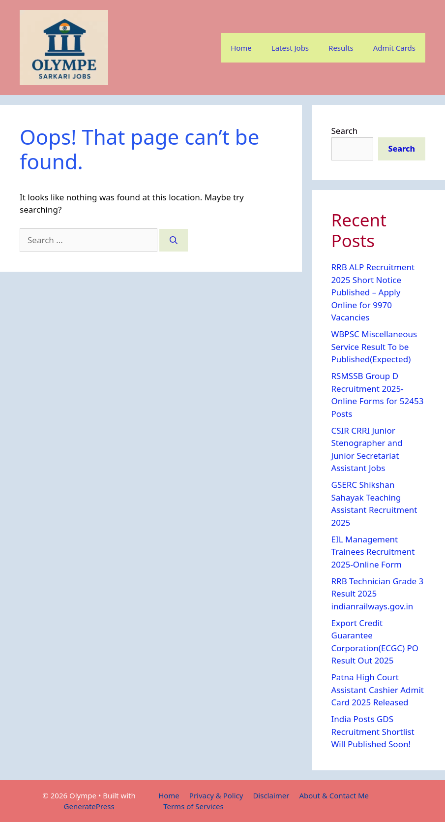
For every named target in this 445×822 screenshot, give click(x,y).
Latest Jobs (290, 48)
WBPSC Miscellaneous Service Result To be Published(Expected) (374, 346)
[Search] (173, 240)
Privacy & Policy (216, 795)
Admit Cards (394, 48)
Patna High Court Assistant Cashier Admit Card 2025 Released (377, 689)
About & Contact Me (334, 795)
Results (341, 48)
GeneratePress (89, 806)
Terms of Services (193, 806)
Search (344, 130)
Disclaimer (271, 795)
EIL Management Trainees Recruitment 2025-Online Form (373, 552)
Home (241, 48)
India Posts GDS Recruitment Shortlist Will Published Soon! (373, 731)
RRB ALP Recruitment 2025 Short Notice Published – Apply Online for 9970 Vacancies (373, 292)
